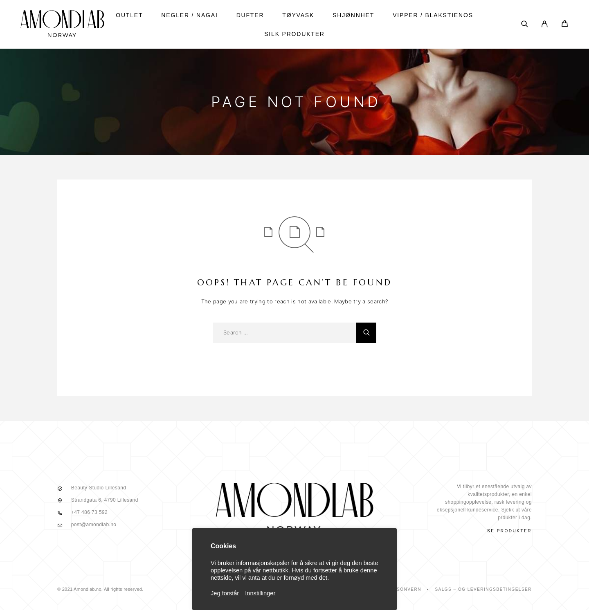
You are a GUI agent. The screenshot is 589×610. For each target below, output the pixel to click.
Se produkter (509, 531)
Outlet (129, 15)
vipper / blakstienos (433, 15)
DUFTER (250, 15)
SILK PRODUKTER (294, 34)
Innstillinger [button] (260, 593)
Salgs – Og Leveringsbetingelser (483, 589)
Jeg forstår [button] (225, 593)
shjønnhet (353, 15)
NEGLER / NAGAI (189, 15)
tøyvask (298, 15)
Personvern (404, 589)
